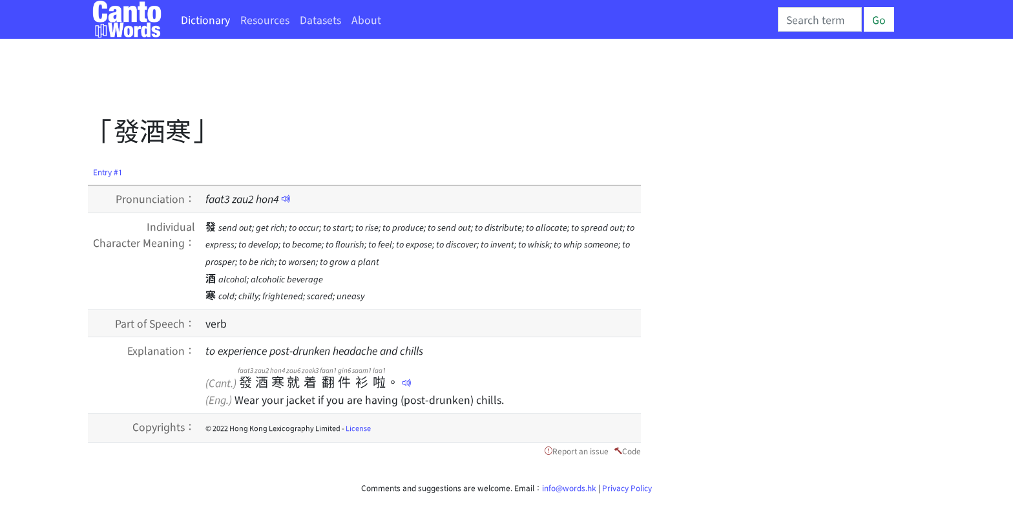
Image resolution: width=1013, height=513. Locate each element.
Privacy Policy (627, 487)
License (358, 428)
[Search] (820, 19)
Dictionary (205, 19)
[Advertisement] (323, 81)
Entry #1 (108, 171)
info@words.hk (569, 487)
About (366, 19)
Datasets (320, 19)
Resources (264, 19)
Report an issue (580, 450)
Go (879, 19)
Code (631, 450)
